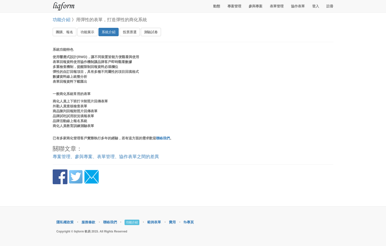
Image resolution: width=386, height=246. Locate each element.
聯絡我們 (163, 138)
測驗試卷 (151, 32)
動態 (216, 6)
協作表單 (298, 6)
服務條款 (88, 222)
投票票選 (130, 32)
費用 (172, 222)
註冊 (329, 6)
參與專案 (255, 6)
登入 (315, 6)
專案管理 (234, 6)
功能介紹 (61, 19)
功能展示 (87, 32)
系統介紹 (108, 32)
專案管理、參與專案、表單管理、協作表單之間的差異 (106, 156)
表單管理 (277, 6)
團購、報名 (64, 32)
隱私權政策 (65, 222)
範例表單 (154, 222)
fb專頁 (189, 222)
